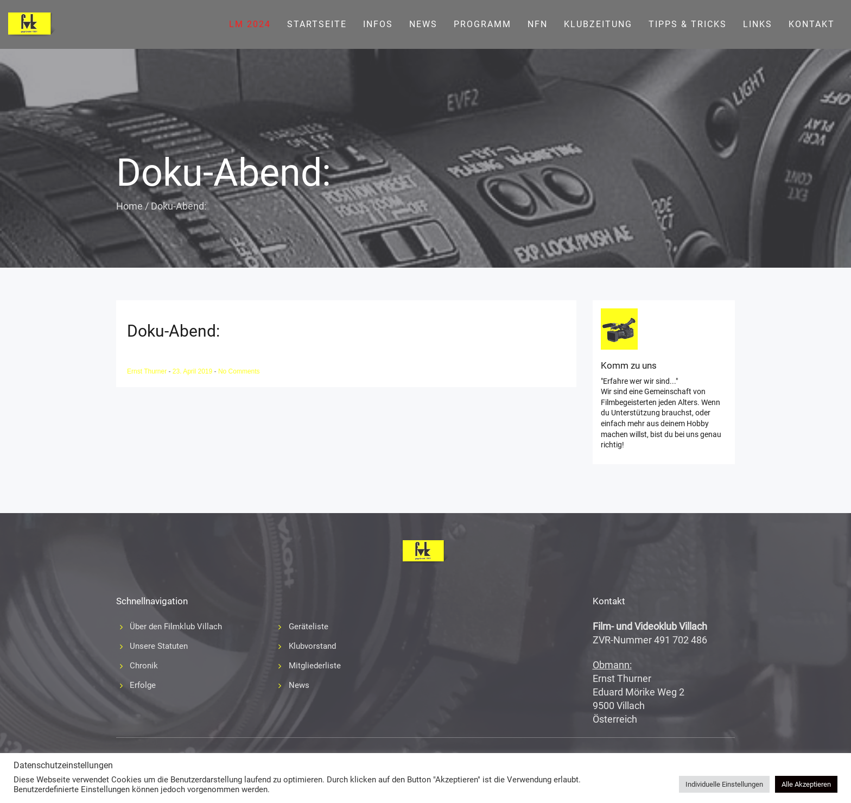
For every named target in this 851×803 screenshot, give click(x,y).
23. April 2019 (193, 371)
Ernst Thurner (147, 371)
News (423, 24)
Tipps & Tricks (688, 24)
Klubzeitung (598, 24)
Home (129, 206)
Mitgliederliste (315, 666)
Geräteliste (308, 626)
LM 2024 (250, 24)
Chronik (144, 666)
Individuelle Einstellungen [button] (724, 784)
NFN (538, 24)
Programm (482, 24)
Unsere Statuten (159, 646)
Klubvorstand (312, 646)
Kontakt (812, 24)
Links (757, 24)
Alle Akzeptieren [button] (806, 784)
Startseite (317, 24)
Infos (378, 24)
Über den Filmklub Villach (176, 626)
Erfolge (143, 685)
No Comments (239, 371)
